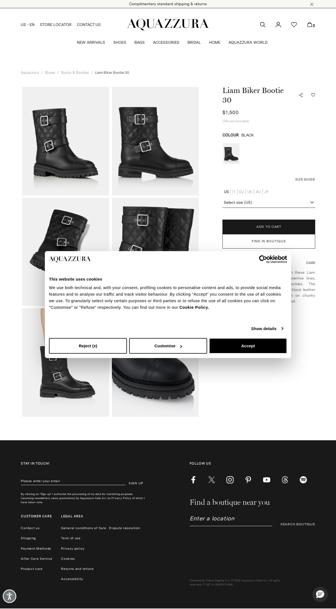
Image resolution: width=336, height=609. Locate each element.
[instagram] (230, 479)
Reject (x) (88, 345)
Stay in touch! (35, 463)
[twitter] (211, 479)
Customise (168, 345)
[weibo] (285, 479)
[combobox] (268, 202)
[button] (311, 4)
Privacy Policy (121, 498)
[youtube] (266, 479)
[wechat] (303, 479)
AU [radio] (258, 192)
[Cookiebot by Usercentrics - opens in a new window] (263, 259)
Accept (248, 345)
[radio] (231, 153)
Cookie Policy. (194, 307)
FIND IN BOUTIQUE (269, 241)
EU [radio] (241, 192)
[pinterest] (248, 479)
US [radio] (226, 192)
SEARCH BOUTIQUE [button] (297, 524)
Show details (264, 328)
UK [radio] (249, 192)
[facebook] (193, 479)
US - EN (27, 24)
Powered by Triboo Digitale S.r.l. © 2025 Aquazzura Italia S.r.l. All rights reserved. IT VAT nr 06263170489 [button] (235, 582)
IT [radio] (234, 192)
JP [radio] (266, 192)
